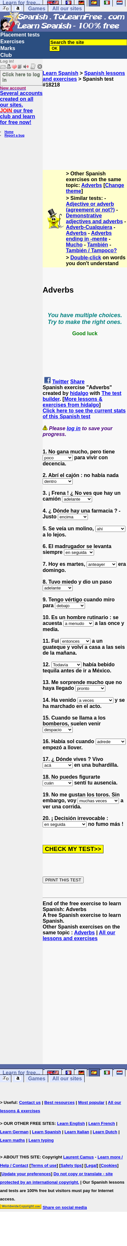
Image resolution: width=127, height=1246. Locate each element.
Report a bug (15, 135)
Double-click (85, 257)
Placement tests (20, 34)
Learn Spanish (60, 73)
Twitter (60, 381)
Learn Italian (76, 1131)
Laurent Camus (78, 1157)
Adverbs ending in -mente (89, 236)
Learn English (71, 1123)
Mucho (74, 244)
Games (36, 8)
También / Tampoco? (91, 250)
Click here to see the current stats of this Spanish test (84, 413)
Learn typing (41, 1140)
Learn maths (12, 1140)
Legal (91, 1165)
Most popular (91, 1102)
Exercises (12, 41)
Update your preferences (26, 1173)
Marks (7, 48)
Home (9, 132)
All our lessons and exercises (79, 935)
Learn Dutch (105, 1131)
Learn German (14, 1131)
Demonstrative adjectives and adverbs (94, 218)
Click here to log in (21, 76)
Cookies (109, 1165)
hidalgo (79, 393)
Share (77, 381)
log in (74, 428)
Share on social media (65, 1207)
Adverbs (91, 185)
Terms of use (44, 1165)
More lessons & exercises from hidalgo (72, 402)
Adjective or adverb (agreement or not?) (90, 207)
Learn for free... (21, 1072)
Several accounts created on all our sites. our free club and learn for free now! (21, 107)
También (97, 244)
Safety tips (71, 1165)
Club (6, 55)
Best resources (59, 1102)
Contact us (30, 1102)
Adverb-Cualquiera (89, 227)
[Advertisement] (85, 120)
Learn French (101, 1123)
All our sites (67, 8)
